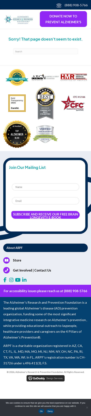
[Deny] (87, 407)
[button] (45, 248)
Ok (41, 411)
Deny (50, 411)
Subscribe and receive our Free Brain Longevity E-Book (45, 215)
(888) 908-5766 (76, 5)
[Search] (45, 51)
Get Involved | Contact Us (32, 270)
